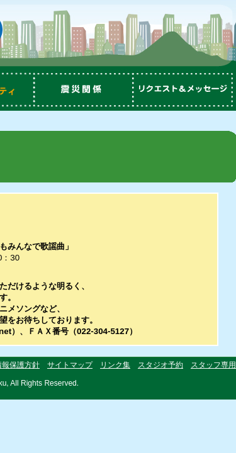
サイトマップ (70, 365)
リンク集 (115, 365)
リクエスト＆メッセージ (185, 90)
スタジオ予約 (160, 365)
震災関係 (85, 90)
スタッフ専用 (213, 365)
